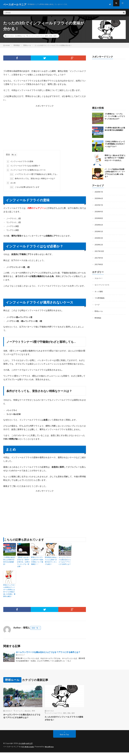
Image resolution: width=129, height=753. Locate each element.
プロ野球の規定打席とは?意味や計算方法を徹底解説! (9, 560)
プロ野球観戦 (100, 297)
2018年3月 (99, 237)
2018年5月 (99, 231)
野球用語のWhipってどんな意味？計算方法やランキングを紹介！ (51, 560)
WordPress (51, 747)
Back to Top (64, 735)
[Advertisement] (44, 125)
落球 (54, 36)
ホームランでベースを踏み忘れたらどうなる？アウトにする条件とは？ (65, 560)
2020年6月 (99, 198)
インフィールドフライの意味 (20, 161)
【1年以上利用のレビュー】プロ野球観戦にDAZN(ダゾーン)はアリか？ (115, 144)
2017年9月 (99, 257)
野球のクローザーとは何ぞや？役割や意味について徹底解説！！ (37, 560)
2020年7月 (99, 192)
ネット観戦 (99, 290)
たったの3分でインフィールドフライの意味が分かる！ (64, 719)
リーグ (97, 304)
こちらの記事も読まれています (24, 187)
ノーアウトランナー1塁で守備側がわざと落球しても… (34, 174)
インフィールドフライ (36, 36)
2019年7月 (99, 205)
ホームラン (20, 710)
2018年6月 (99, 224)
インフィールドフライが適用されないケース (26, 170)
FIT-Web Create (28, 747)
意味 (50, 36)
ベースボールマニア (26, 744)
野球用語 (98, 317)
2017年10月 (99, 251)
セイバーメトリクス (102, 284)
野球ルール (21, 36)
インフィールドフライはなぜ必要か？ (23, 165)
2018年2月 (99, 244)
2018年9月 (99, 211)
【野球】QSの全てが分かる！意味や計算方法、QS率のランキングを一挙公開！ (23, 561)
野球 (33, 710)
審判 (46, 36)
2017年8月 (99, 264)
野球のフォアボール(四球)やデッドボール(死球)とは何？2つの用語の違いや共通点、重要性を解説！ (9, 590)
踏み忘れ (28, 710)
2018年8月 (99, 218)
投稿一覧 (35, 628)
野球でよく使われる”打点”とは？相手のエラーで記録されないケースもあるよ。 (115, 157)
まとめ (11, 182)
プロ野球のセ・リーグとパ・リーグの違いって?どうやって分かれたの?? (115, 116)
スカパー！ (99, 277)
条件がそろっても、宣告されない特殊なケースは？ (32, 178)
